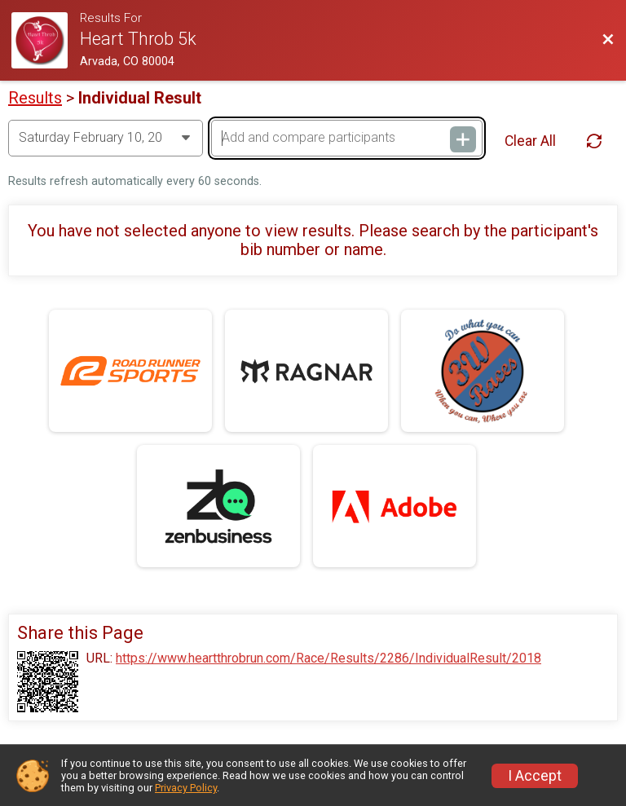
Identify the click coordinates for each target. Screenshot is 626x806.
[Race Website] (45, 40)
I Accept (535, 776)
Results (35, 98)
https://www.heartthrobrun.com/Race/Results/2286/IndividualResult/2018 (328, 658)
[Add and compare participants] (346, 138)
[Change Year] (105, 138)
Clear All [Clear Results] (530, 141)
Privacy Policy (186, 788)
